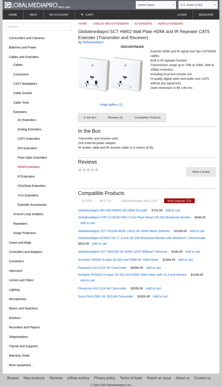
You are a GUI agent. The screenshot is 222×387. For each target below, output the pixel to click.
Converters (16, 261)
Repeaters (20, 223)
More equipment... (21, 365)
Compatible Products (147, 117)
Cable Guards (22, 93)
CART (87, 14)
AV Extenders (27, 120)
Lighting (14, 289)
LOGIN (182, 14)
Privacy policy (104, 378)
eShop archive (78, 378)
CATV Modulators (25, 83)
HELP (33, 14)
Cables (18, 64)
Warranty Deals (19, 355)
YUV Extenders (28, 195)
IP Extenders (26, 176)
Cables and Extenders (24, 57)
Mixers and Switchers (23, 308)
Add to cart (173, 210)
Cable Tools (21, 102)
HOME (13, 14)
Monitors (15, 318)
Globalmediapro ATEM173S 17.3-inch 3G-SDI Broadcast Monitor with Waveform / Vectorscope (141, 238)
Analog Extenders (30, 129)
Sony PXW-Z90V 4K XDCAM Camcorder (105, 296)
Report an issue (159, 378)
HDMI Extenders (29, 167)
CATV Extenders (29, 138)
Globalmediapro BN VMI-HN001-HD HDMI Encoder (112, 210)
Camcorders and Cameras (26, 38)
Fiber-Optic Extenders (32, 157)
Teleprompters (18, 337)
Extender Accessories (32, 204)
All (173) (105, 201)
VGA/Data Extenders (32, 186)
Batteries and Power (22, 47)
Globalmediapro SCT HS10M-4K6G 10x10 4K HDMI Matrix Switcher (124, 231)
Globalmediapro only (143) (139, 201)
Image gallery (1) (111, 104)
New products (34, 378)
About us (182, 378)
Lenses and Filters (21, 280)
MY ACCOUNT (59, 14)
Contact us (202, 378)
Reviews (55, 378)
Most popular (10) (179, 201)
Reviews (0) (115, 117)
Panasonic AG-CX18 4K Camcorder (102, 288)
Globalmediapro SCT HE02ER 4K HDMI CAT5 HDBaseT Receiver (122, 251)
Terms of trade (131, 378)
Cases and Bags (20, 242)
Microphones (17, 299)
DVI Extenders (27, 148)
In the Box (90, 117)
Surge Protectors (24, 233)
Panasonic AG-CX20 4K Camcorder (102, 267)
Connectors (21, 74)
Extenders (20, 112)
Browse (13, 378)
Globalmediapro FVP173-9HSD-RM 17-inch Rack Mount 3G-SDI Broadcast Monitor (134, 217)
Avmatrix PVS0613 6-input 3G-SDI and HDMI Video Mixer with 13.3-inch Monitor (132, 274)
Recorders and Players (24, 327)
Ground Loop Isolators (28, 214)
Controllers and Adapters (25, 252)
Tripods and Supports (23, 346)
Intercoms (15, 270)
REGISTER (206, 14)
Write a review (201, 171)
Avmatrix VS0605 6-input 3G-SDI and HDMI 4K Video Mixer (118, 259)
